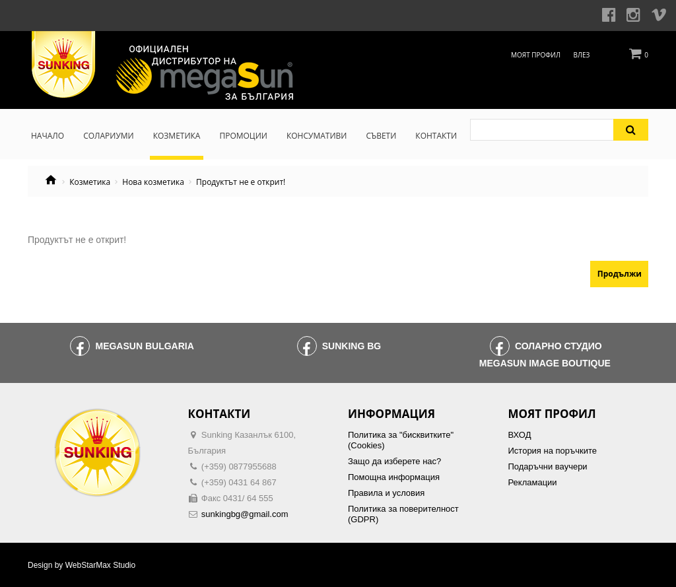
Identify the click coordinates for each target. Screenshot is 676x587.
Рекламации (532, 482)
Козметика (89, 182)
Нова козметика (153, 182)
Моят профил (535, 55)
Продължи (619, 273)
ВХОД (519, 435)
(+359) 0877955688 (239, 466)
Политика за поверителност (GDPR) (403, 514)
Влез (582, 55)
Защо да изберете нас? (394, 461)
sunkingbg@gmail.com (244, 514)
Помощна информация (394, 477)
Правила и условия (386, 493)
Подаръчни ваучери (548, 466)
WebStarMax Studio (100, 565)
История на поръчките (552, 451)
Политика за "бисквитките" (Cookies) (401, 440)
